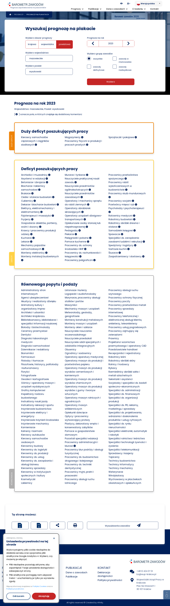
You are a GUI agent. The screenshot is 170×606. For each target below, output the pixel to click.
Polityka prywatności (110, 580)
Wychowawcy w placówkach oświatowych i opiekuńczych (125, 481)
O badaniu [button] (139, 8)
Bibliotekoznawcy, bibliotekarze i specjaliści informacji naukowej (39, 321)
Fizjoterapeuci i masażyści (37, 215)
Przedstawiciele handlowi (123, 349)
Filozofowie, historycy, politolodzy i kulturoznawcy (39, 366)
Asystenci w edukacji (34, 178)
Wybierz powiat (33, 65)
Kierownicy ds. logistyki (34, 449)
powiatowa (64, 44)
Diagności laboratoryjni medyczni (34, 340)
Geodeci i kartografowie (35, 379)
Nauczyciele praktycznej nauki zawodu (82, 180)
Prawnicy (114, 338)
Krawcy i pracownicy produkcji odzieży (38, 232)
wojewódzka (47, 44)
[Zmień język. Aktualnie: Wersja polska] (148, 3)
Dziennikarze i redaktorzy (35, 349)
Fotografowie (28, 375)
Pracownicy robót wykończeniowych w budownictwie (120, 186)
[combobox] (49, 58)
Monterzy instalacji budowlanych (40, 258)
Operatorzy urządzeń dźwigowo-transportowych (83, 217)
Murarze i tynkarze (76, 174)
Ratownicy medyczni (122, 215)
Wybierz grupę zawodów (100, 53)
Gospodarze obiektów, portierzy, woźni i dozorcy (39, 225)
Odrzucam (18, 596)
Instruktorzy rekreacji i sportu (37, 405)
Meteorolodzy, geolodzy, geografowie (78, 314)
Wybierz (110, 81)
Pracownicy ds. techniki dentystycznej (78, 466)
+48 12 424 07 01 (145, 571)
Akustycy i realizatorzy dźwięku (38, 301)
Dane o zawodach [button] (117, 8)
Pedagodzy (73, 230)
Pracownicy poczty (119, 301)
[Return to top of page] (166, 594)
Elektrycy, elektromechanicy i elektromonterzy (37, 210)
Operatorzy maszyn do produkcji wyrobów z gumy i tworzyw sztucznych (83, 390)
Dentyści (26, 334)
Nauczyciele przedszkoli (78, 338)
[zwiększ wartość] (128, 43)
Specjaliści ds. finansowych (124, 394)
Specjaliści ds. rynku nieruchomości (120, 425)
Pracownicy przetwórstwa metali (127, 305)
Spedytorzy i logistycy (122, 245)
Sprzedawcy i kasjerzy (121, 453)
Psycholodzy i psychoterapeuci (126, 210)
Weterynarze (116, 471)
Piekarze (71, 234)
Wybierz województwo (37, 52)
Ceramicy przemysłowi (34, 331)
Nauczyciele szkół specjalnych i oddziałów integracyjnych (83, 344)
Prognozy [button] (77, 8)
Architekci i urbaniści (33, 312)
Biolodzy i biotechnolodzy (35, 327)
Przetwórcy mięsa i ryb (123, 204)
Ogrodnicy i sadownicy (78, 353)
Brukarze (27, 193)
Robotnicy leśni (117, 357)
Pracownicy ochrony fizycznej (125, 297)
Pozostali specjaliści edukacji (81, 438)
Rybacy (113, 368)
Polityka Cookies (40, 586)
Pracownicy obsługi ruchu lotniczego (79, 481)
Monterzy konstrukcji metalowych (84, 319)
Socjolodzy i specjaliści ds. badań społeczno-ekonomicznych (128, 384)
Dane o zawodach (76, 572)
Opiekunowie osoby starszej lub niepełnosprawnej (83, 225)
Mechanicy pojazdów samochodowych (33, 247)
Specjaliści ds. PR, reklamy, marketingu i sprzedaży (123, 407)
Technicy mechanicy (121, 468)
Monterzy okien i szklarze (78, 327)
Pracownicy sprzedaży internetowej (121, 310)
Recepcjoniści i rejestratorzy (125, 353)
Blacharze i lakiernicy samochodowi (33, 187)
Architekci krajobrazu (33, 316)
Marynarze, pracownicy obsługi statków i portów (82, 299)
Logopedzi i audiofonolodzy (80, 294)
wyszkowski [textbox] (35, 71)
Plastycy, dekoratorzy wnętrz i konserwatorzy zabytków (82, 425)
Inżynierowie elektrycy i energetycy (34, 414)
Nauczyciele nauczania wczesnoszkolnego (78, 332)
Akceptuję (43, 596)
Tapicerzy (114, 457)
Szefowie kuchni (119, 249)
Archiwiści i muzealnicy (35, 174)
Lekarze (26, 241)
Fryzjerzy (27, 219)
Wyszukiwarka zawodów (123, 525)
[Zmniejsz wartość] (93, 43)
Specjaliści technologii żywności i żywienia (127, 444)
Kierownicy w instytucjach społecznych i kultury (36, 473)
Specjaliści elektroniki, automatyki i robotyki (128, 433)
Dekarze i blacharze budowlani (40, 204)
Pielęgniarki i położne (78, 238)
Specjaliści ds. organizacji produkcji (123, 399)
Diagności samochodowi (35, 345)
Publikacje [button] (94, 8)
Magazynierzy (74, 137)
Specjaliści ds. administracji (124, 390)
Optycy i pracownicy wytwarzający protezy (77, 418)
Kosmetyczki (28, 479)
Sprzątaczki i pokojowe (123, 137)
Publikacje (71, 576)
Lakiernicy (26, 483)
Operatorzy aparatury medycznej (84, 357)
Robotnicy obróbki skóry (122, 360)
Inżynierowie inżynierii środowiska (40, 420)
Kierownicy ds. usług (32, 457)
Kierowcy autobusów (33, 434)
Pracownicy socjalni (121, 200)
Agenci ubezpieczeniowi (34, 297)
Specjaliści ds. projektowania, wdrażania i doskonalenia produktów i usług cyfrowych (125, 416)
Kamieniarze (28, 427)
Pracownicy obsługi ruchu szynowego (123, 292)
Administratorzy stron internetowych (33, 292)
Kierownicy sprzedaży (33, 468)
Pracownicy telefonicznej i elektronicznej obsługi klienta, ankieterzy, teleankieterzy (125, 320)
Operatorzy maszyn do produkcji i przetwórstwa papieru (84, 362)
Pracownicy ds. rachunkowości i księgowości (83, 254)
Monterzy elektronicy (34, 252)
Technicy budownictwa (122, 460)
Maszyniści (71, 305)
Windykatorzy (116, 475)
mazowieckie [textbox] (36, 58)
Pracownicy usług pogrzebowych (127, 327)
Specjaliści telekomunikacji (124, 449)
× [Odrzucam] (54, 538)
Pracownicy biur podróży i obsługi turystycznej (84, 451)
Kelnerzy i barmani (31, 431)
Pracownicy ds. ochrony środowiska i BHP (78, 247)
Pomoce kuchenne (77, 241)
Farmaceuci (28, 357)
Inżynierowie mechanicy (35, 423)
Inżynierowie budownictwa (36, 408)
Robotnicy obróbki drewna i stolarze (124, 225)
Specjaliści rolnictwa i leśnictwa (127, 438)
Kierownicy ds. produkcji (34, 453)
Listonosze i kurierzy (76, 290)
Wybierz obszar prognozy (38, 37)
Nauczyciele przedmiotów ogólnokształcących (79, 187)
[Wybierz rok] (110, 43)
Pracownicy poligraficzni (80, 260)
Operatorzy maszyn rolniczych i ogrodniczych (83, 399)
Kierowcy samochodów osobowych (34, 440)
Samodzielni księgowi (122, 230)
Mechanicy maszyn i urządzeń (82, 308)
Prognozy (19, 14)
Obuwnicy (70, 349)
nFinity (100, 602)
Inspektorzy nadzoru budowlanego (32, 395)
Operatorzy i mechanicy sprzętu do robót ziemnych (83, 202)
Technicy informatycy (121, 464)
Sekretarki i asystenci (121, 379)
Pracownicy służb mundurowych (127, 195)
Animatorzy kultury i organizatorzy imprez (33, 306)
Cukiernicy (28, 200)
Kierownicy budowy (32, 446)
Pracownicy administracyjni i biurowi (81, 444)
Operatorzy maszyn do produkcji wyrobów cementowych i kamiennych (83, 371)
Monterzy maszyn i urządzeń (81, 323)
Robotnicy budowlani (122, 219)
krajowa (32, 44)
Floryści (25, 371)
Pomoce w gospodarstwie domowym (80, 433)
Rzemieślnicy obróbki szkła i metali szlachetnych (124, 373)
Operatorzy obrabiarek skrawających (77, 210)
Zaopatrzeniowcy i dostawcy (126, 256)
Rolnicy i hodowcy (119, 364)
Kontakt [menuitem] (154, 8)
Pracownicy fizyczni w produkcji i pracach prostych (83, 142)
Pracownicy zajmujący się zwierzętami (123, 332)
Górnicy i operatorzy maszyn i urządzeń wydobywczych (38, 384)
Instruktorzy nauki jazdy (34, 401)
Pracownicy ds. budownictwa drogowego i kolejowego (81, 458)
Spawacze (116, 234)
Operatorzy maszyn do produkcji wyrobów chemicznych (83, 381)
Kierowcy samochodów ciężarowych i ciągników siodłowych (35, 141)
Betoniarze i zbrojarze (34, 182)
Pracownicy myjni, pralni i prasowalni (79, 473)
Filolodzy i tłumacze (32, 360)
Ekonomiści (27, 353)
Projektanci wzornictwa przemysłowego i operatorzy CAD (127, 344)
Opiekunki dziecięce (76, 412)
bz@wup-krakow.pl (146, 574)
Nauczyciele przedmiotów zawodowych (79, 195)
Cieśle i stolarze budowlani (37, 197)
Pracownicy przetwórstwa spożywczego (123, 176)
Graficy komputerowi (33, 390)
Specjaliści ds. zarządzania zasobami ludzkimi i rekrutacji (127, 239)
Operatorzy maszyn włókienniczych (76, 407)
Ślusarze (115, 252)
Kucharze (28, 238)
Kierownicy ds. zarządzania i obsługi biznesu (37, 462)
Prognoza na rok (95, 37)
